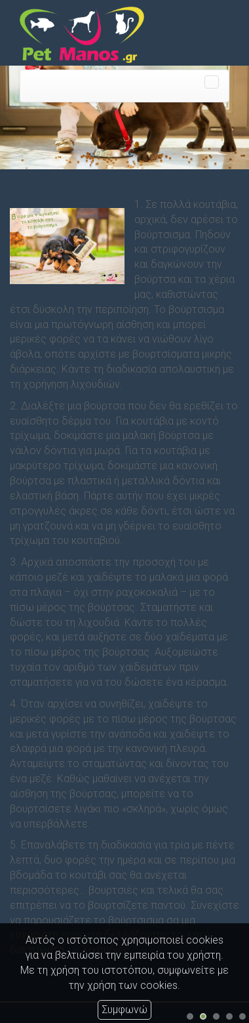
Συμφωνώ (124, 1009)
